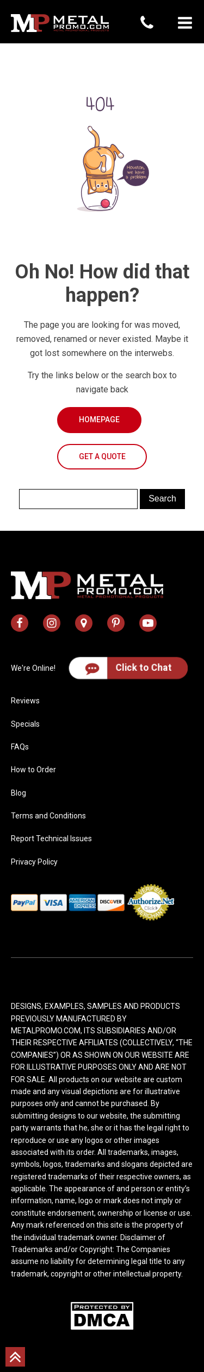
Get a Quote (102, 456)
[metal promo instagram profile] (51, 623)
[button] (185, 23)
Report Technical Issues (51, 838)
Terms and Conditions (48, 815)
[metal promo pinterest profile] (116, 623)
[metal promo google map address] (83, 623)
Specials (25, 724)
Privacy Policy (34, 862)
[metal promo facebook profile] (19, 623)
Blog (18, 793)
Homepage (99, 419)
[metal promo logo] (60, 23)
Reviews (25, 700)
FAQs (20, 746)
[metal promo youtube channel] (148, 623)
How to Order (33, 769)
